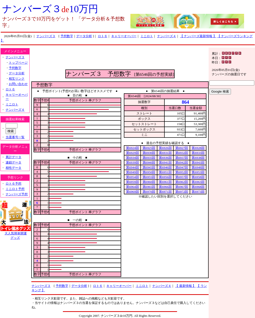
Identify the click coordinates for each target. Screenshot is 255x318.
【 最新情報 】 (185, 286)
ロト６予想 (13, 183)
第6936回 (165, 157)
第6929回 (132, 153)
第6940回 (149, 162)
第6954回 (132, 177)
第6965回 (149, 187)
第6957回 (181, 177)
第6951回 (165, 172)
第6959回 (132, 182)
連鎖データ (13, 162)
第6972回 (181, 191)
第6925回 (149, 148)
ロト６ (102, 36)
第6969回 (132, 191)
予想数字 (66, 36)
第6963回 (198, 182)
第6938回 (198, 157)
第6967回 (181, 187)
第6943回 (198, 162)
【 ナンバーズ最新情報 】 (198, 36)
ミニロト (146, 36)
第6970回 (149, 191)
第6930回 (149, 153)
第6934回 (132, 157)
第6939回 (132, 162)
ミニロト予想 (15, 189)
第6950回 (149, 172)
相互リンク (17, 78)
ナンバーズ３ (45, 36)
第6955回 (149, 177)
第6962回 (181, 182)
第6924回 (132, 148)
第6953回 (198, 172)
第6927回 (181, 148)
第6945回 (149, 167)
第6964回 (132, 187)
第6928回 (198, 148)
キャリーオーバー (123, 36)
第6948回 (198, 167)
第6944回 (132, 167)
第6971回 (165, 191)
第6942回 (181, 162)
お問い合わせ (18, 84)
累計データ (13, 157)
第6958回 (198, 177)
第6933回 (198, 153)
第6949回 (132, 172)
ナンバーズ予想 (17, 194)
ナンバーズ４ (166, 36)
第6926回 (165, 148)
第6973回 (198, 191)
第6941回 (165, 162)
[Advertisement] (120, 58)
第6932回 (181, 153)
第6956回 (165, 177)
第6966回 (165, 187)
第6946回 (165, 167)
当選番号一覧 (15, 137)
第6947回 (181, 167)
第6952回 (181, 172)
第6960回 (149, 182)
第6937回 (181, 157)
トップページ (18, 62)
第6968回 (198, 187)
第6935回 (149, 157)
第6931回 (165, 153)
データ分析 (84, 36)
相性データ (13, 168)
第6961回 (165, 182)
